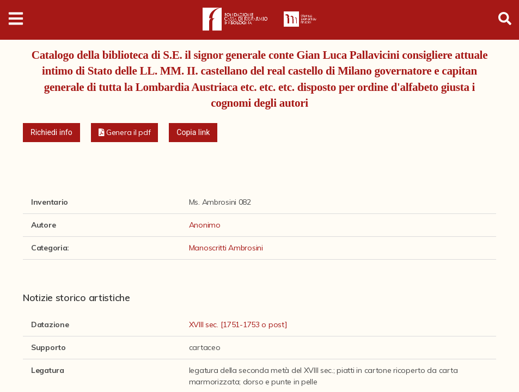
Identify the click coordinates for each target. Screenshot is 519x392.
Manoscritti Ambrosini (226, 248)
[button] (124, 132)
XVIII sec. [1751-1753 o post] (238, 324)
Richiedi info (51, 132)
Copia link (193, 132)
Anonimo (205, 225)
